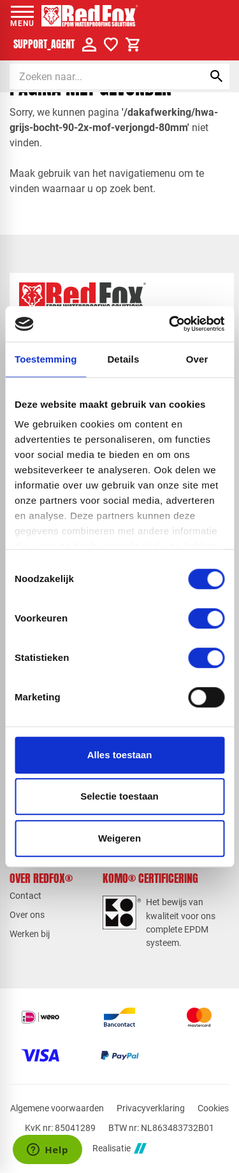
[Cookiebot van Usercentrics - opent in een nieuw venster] (170, 324)
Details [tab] (123, 359)
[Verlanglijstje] (111, 44)
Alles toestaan (119, 754)
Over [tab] (197, 359)
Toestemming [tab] (46, 359)
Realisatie (119, 1148)
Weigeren (119, 838)
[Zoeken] (96, 76)
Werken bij (30, 934)
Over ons (27, 915)
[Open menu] (22, 16)
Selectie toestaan (119, 796)
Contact (25, 896)
